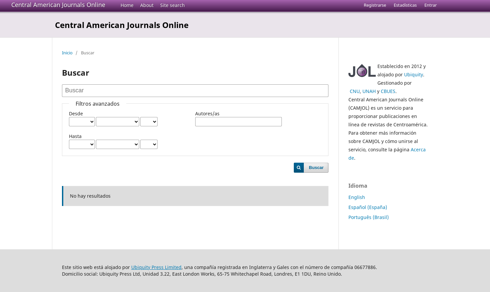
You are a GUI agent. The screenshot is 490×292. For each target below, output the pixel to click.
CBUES (388, 91)
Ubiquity (413, 74)
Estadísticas (405, 5)
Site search (172, 5)
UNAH (369, 91)
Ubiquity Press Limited (156, 267)
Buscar (316, 167)
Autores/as (207, 113)
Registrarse (375, 5)
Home (127, 5)
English (356, 197)
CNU (355, 91)
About (147, 5)
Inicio (67, 53)
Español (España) (367, 207)
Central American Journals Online (58, 5)
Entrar (430, 5)
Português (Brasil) (368, 217)
